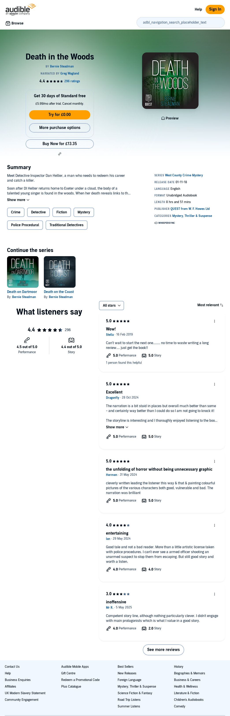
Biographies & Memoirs (189, 673)
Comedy (179, 706)
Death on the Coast (59, 292)
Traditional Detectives (66, 225)
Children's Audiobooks (189, 700)
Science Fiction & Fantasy (135, 693)
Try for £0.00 (59, 114)
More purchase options (59, 127)
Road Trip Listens (129, 700)
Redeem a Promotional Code (80, 680)
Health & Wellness (186, 686)
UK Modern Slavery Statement (25, 693)
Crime (15, 212)
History (178, 667)
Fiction (61, 212)
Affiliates (10, 686)
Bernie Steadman (24, 297)
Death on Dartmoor (22, 292)
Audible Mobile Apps (75, 667)
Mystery (84, 212)
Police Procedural (25, 225)
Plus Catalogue (71, 686)
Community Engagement (21, 700)
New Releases (127, 673)
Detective (38, 212)
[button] (59, 154)
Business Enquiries (18, 680)
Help (198, 9)
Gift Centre (68, 673)
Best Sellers (126, 667)
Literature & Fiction (186, 693)
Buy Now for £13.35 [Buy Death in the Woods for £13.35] (60, 144)
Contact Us (12, 667)
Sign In (215, 9)
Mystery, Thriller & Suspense (137, 686)
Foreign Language (129, 680)
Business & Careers (187, 680)
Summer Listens (129, 706)
